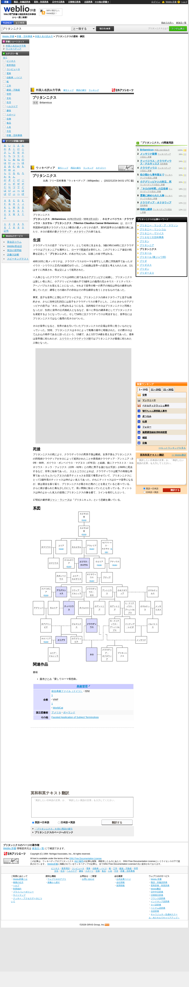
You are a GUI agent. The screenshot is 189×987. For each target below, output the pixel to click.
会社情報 (120, 882)
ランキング (94, 90)
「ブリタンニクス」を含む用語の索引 (54, 829)
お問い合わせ (88, 879)
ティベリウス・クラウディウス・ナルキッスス (155, 162)
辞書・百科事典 (24, 36)
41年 (69, 219)
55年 (86, 219)
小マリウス (53, 563)
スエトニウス (77, 471)
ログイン (155, 2)
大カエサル (76, 547)
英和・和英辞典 (41, 2)
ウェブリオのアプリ (57, 879)
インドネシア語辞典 (160, 901)
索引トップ (68, 90)
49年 (71, 277)
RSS (107, 925)
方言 (9, 131)
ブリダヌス (146, 265)
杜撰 (144, 421)
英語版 (84, 520)
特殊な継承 (146, 209)
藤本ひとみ (46, 678)
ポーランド (69, 712)
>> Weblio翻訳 (179, 455)
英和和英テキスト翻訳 (50, 792)
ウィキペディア (45, 167)
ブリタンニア (50, 249)
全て (5, 58)
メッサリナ (85, 227)
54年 (78, 314)
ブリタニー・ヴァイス (152, 233)
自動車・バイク (14, 77)
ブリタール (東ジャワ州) (153, 257)
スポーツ (11, 114)
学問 (9, 94)
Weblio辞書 (52, 864)
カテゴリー (101, 168)
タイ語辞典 (156, 905)
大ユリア (53, 608)
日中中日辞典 (58, 2)
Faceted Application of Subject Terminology (75, 717)
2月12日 (76, 219)
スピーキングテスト (18, 258)
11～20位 (156, 389)
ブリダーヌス (147, 272)
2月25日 (59, 301)
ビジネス (11, 61)
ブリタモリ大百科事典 (152, 237)
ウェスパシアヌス (54, 475)
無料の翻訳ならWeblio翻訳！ (53, 12)
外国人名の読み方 (44, 36)
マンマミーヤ (149, 400)
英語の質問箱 (14, 250)
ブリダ (143, 261)
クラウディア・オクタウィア (72, 231)
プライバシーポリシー (23, 892)
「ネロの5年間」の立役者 (154, 188)
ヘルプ (184, 2)
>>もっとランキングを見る (172, 448)
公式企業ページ (123, 879)
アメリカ (56, 712)
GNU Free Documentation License (85, 858)
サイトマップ (19, 895)
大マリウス (46, 547)
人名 (9, 127)
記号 (6, 231)
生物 (9, 119)
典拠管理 (82, 686)
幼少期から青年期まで (152, 174)
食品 (9, 123)
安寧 (144, 395)
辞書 (6, 2)
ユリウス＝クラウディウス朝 (75, 338)
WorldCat (58, 707)
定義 (144, 443)
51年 (47, 310)
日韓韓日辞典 (74, 2)
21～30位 (168, 389)
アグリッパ (38, 608)
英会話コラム (14, 242)
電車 (9, 73)
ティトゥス (77, 475)
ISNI (87, 691)
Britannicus (46, 102)
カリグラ (61, 640)
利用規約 (17, 889)
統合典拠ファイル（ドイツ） (67, 691)
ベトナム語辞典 (158, 908)
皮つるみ (146, 416)
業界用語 (11, 65)
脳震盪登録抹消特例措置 (154, 432)
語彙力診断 (13, 254)
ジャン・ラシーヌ (59, 499)
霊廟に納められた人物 (152, 195)
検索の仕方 (18, 882)
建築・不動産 (13, 90)
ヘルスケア (12, 106)
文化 (9, 98)
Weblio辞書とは (20, 879)
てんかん (38, 334)
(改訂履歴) (79, 861)
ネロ (114, 227)
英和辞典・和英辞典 (160, 885)
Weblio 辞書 (171, 2)
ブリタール (146, 253)
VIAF (55, 699)
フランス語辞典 (158, 898)
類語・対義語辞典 (22, 2)
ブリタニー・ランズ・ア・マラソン (159, 225)
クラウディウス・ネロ (91, 592)
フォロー (146, 427)
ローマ (75, 249)
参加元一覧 (181, 23)
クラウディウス (57, 227)
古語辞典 (88, 2)
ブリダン (144, 269)
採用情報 (120, 885)
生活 (9, 102)
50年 (52, 301)
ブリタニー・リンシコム (153, 229)
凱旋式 (84, 249)
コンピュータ (13, 69)
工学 (9, 85)
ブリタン (144, 241)
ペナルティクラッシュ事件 (155, 405)
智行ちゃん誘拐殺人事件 (154, 411)
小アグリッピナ (94, 277)
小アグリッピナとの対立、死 (155, 181)
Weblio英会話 (14, 246)
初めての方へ (167, 23)
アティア (107, 577)
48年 (35, 261)
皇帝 (46, 227)
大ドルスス (84, 608)
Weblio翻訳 (156, 889)
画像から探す (54, 882)
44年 (116, 245)
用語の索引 (81, 90)
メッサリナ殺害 (148, 153)
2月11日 (93, 219)
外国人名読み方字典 (48, 90)
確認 (144, 437)
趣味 (9, 110)
